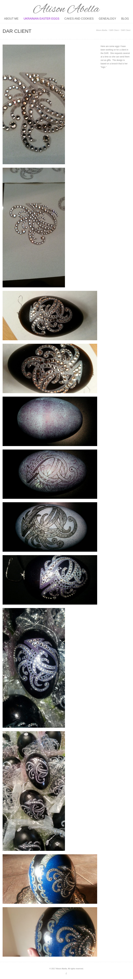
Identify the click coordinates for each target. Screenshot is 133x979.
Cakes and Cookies (79, 18)
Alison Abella (101, 30)
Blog (125, 18)
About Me (11, 18)
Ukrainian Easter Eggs (41, 18)
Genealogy (107, 18)
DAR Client (114, 30)
